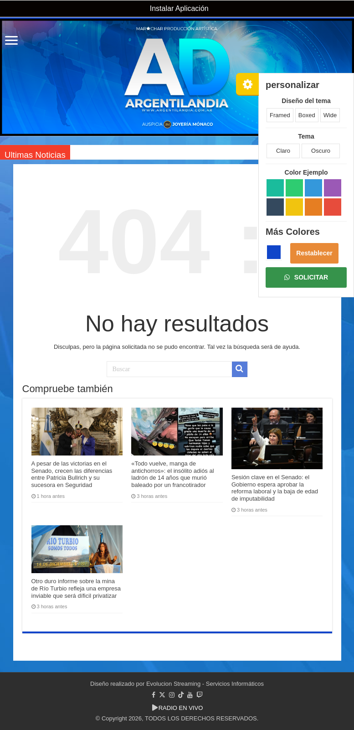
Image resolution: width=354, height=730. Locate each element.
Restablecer (314, 253)
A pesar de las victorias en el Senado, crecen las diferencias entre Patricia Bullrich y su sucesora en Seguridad (72, 474)
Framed (280, 115)
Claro (283, 150)
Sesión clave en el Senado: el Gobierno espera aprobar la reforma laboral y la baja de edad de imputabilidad (274, 488)
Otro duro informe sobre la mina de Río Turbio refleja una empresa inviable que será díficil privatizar (76, 588)
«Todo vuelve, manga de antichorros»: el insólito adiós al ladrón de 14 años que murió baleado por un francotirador (172, 474)
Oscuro (320, 150)
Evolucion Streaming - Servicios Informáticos (205, 683)
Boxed (306, 115)
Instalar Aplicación (178, 8)
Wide (330, 115)
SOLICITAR (306, 277)
